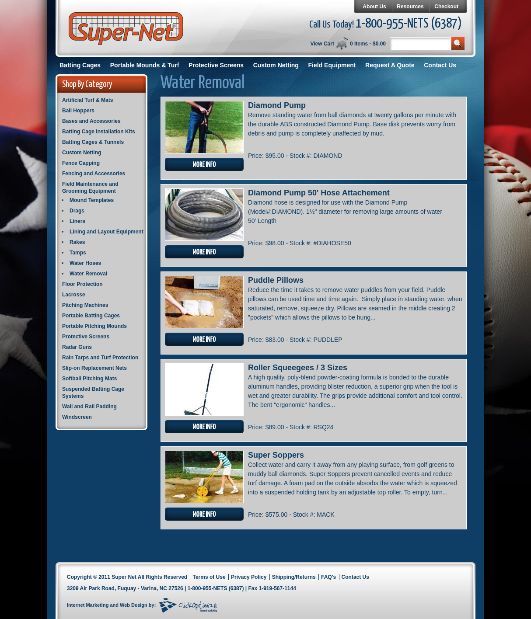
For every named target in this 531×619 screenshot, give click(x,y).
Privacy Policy (248, 577)
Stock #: (301, 155)
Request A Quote (390, 65)
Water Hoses (85, 263)
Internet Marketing (87, 605)
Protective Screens (216, 65)
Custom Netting (276, 65)
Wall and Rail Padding (89, 406)
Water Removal (88, 274)
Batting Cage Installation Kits (98, 132)
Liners (77, 221)
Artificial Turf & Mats (87, 100)
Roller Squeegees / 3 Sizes (297, 367)
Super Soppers (276, 455)
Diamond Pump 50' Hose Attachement (319, 192)
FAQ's (328, 577)
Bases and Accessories (91, 121)
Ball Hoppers (78, 111)
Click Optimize (188, 605)
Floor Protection (82, 284)
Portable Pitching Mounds (94, 326)
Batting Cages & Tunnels (93, 142)
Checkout (446, 6)
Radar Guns (77, 347)
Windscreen (77, 417)
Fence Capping (81, 163)
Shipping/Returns (294, 577)
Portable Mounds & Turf (144, 65)
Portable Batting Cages (91, 316)
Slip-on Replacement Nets (94, 368)
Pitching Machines (85, 305)
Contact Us (440, 65)
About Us (374, 6)
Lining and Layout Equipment (106, 232)
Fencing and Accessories (93, 173)
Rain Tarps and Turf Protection (100, 358)
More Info (204, 164)
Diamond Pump (277, 105)
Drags (77, 211)
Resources (410, 6)
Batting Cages (80, 65)
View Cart (322, 44)
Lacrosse (73, 295)
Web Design (133, 605)
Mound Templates (92, 200)
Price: (257, 155)
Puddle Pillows (276, 280)
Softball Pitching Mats (89, 379)
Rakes (77, 242)
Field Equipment (332, 65)
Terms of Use (208, 577)
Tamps (78, 253)
